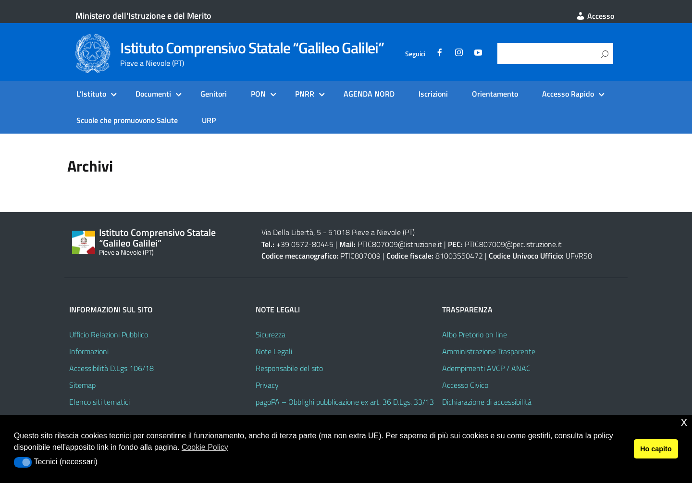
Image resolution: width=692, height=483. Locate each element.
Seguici (415, 54)
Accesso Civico (465, 385)
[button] (23, 462)
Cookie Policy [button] (205, 447)
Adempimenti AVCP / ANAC (486, 368)
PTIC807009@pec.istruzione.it (513, 244)
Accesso (595, 16)
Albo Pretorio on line (474, 334)
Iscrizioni (433, 93)
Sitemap (82, 385)
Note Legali (274, 351)
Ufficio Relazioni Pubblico (108, 334)
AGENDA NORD (369, 93)
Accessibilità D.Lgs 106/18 (111, 368)
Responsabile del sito (289, 368)
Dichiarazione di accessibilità (486, 402)
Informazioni (89, 351)
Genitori (213, 93)
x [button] (684, 421)
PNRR (304, 93)
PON (258, 93)
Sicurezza (270, 334)
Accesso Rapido (568, 93)
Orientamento (495, 93)
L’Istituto (91, 93)
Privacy (267, 385)
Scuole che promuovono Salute (127, 120)
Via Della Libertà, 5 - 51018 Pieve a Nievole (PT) (338, 232)
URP (209, 120)
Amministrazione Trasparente (488, 351)
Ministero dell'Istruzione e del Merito (143, 15)
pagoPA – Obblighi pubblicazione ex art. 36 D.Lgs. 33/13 (345, 402)
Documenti (153, 93)
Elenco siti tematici (99, 402)
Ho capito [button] (656, 449)
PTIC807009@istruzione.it (400, 244)
